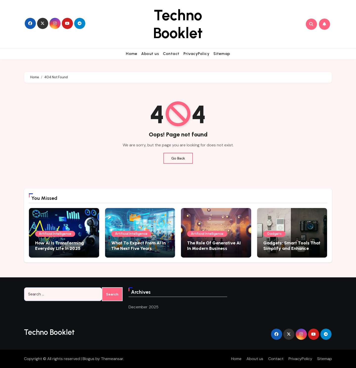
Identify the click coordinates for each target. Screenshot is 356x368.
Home (131, 53)
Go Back (178, 158)
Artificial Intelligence (55, 234)
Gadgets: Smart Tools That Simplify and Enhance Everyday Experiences (291, 248)
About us (150, 53)
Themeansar (112, 358)
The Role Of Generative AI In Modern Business (214, 245)
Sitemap (221, 53)
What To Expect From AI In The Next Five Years (138, 245)
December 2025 (144, 307)
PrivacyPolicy (196, 53)
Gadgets (274, 234)
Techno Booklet (178, 24)
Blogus (88, 358)
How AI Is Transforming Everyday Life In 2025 (59, 245)
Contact (171, 53)
